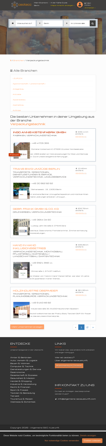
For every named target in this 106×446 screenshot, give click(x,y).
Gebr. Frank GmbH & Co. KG (36, 208)
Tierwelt (14, 396)
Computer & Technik (22, 366)
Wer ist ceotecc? (65, 357)
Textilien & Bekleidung (22, 393)
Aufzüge (17, 110)
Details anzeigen (88, 435)
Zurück (18, 78)
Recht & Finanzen (20, 387)
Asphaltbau (18, 105)
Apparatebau (19, 100)
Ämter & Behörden (21, 357)
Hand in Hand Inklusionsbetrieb (29, 247)
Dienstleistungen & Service (25, 369)
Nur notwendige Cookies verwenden (62, 440)
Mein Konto (88, 4)
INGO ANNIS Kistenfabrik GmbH (39, 132)
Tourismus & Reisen (21, 399)
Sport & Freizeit (19, 390)
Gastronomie (17, 372)
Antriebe (17, 94)
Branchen (18, 60)
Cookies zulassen (92, 440)
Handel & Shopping (21, 381)
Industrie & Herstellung (23, 384)
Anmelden (90, 8)
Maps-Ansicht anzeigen (63, 5)
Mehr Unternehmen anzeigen (27, 327)
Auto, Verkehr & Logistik (24, 360)
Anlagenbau (18, 89)
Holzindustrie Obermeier (35, 290)
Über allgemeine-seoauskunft (71, 360)
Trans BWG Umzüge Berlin (36, 168)
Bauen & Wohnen (20, 363)
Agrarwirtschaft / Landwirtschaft (29, 84)
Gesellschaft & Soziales (23, 375)
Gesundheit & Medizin (22, 378)
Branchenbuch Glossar (69, 366)
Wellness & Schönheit (23, 402)
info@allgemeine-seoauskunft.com (77, 399)
